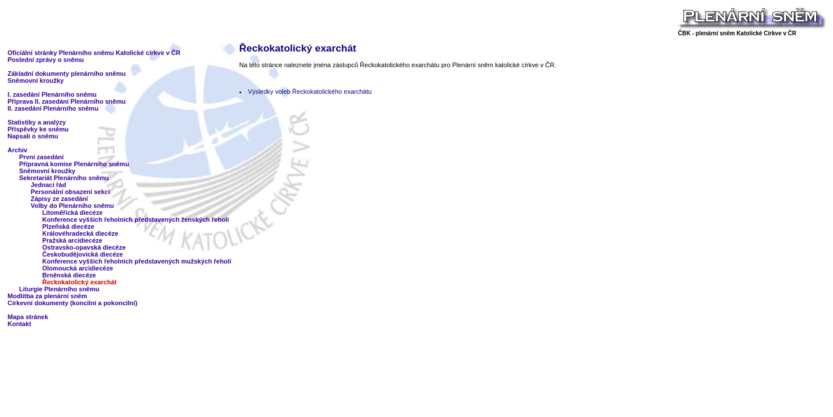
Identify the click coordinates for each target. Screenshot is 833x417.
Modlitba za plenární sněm (47, 295)
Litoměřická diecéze (72, 212)
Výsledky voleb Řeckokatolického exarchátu (310, 91)
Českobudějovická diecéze (82, 254)
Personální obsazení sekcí (70, 191)
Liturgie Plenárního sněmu (59, 289)
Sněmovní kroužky (36, 80)
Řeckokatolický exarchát (79, 282)
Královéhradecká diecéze (80, 233)
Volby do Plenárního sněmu (72, 205)
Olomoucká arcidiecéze (77, 268)
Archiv (17, 150)
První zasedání (41, 156)
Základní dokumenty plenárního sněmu (67, 73)
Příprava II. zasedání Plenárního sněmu (67, 101)
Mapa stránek (28, 316)
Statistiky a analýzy (37, 122)
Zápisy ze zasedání (59, 198)
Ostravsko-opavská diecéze (84, 247)
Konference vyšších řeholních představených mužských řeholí (136, 261)
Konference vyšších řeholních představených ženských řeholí (135, 219)
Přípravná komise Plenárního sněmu (74, 163)
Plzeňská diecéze (68, 226)
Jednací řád (48, 184)
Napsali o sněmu (33, 136)
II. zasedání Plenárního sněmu (53, 108)
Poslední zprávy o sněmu (46, 59)
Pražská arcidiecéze (72, 240)
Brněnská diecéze (69, 275)
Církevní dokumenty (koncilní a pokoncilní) (72, 302)
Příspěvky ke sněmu (38, 129)
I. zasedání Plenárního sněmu (52, 94)
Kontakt (19, 323)
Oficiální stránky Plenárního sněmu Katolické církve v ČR (94, 52)
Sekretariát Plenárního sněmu (64, 177)
